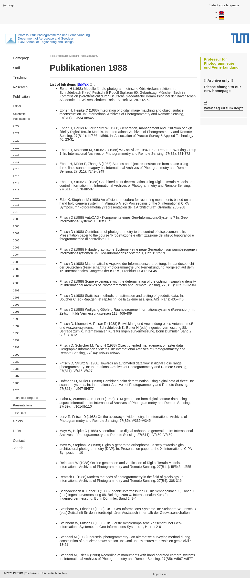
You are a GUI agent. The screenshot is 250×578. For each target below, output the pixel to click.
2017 (16, 162)
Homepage (21, 58)
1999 (16, 290)
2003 (16, 262)
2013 (16, 190)
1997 (16, 304)
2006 (16, 240)
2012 (16, 197)
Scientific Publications (21, 116)
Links (17, 431)
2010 (16, 212)
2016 (16, 169)
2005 (16, 247)
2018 (16, 154)
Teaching (20, 77)
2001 (16, 276)
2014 (16, 183)
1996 (16, 311)
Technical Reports (25, 398)
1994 (16, 326)
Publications (22, 97)
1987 (16, 376)
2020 (16, 140)
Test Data (19, 413)
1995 (16, 319)
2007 (16, 233)
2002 (16, 269)
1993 (16, 333)
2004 (16, 254)
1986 (16, 383)
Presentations (22, 405)
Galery (18, 421)
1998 (16, 297)
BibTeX (83, 84)
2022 (16, 126)
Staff (16, 68)
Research (20, 87)
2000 (16, 283)
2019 (16, 147)
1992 (16, 340)
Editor (17, 106)
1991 (16, 347)
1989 (16, 361)
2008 (16, 226)
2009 (16, 219)
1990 (16, 354)
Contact (19, 441)
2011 (16, 204)
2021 (16, 133)
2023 (16, 390)
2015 (16, 176)
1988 (16, 369)
